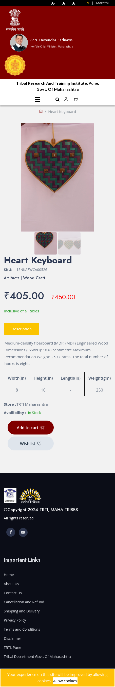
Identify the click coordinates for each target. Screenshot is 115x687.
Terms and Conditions (22, 629)
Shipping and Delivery (22, 611)
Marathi (102, 3)
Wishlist (31, 443)
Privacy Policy (15, 620)
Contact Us (13, 592)
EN (87, 3)
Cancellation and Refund (24, 602)
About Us (11, 583)
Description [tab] (21, 328)
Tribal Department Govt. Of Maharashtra (37, 656)
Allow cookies (65, 680)
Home (9, 574)
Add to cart (30, 427)
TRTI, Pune (12, 647)
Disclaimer (12, 638)
